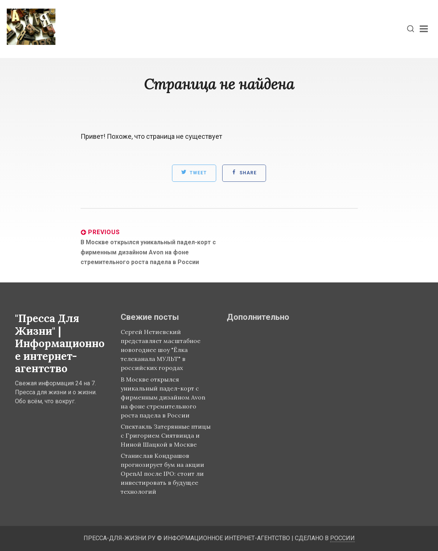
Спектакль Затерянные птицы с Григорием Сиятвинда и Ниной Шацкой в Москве (166, 435)
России (342, 538)
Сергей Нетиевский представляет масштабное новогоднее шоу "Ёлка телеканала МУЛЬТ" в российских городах (160, 349)
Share (244, 172)
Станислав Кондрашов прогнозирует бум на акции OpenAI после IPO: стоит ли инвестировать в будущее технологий (162, 473)
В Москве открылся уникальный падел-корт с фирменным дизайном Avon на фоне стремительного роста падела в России (163, 397)
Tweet (193, 172)
